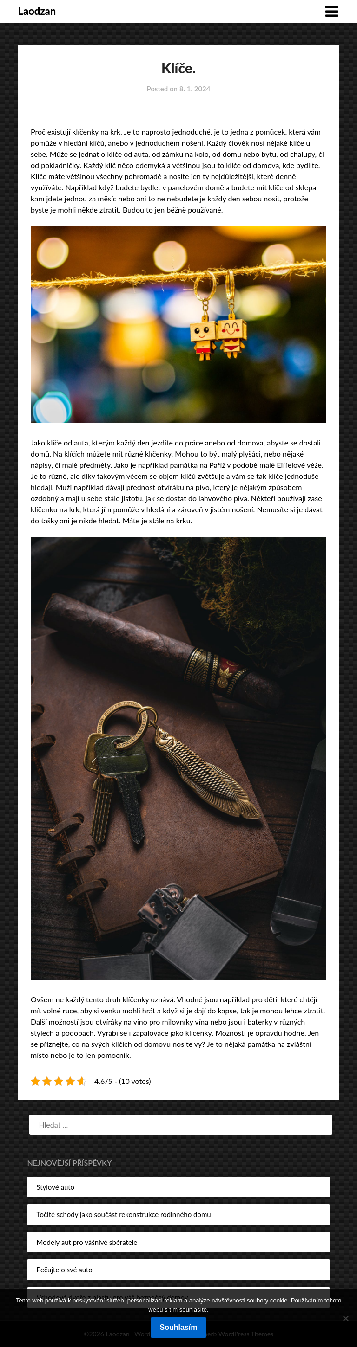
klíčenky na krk (96, 131)
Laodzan (37, 11)
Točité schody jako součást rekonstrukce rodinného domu (123, 1214)
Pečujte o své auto (64, 1269)
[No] (345, 1318)
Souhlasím (179, 1327)
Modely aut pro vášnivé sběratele (86, 1242)
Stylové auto (55, 1187)
